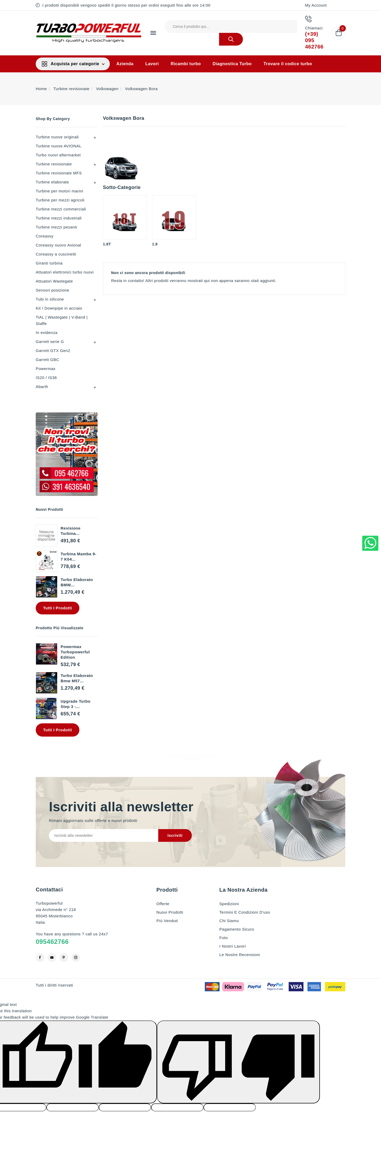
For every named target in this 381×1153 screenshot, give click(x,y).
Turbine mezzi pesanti (56, 227)
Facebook (40, 957)
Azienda (125, 63)
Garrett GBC (47, 359)
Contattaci (49, 889)
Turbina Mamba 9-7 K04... (78, 556)
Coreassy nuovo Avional (58, 245)
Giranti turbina (49, 263)
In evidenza (46, 332)
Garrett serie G (50, 341)
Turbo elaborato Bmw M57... (77, 678)
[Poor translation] (238, 1061)
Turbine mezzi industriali (59, 218)
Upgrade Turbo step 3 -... (75, 704)
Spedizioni (229, 903)
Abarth (42, 386)
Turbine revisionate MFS (59, 173)
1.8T (107, 244)
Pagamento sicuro (236, 929)
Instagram (75, 957)
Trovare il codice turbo (288, 63)
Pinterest (64, 957)
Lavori (152, 63)
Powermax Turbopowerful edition (75, 651)
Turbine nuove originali (57, 137)
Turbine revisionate (54, 164)
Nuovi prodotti (169, 912)
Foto (223, 937)
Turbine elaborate (52, 182)
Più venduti (167, 920)
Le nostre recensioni (239, 954)
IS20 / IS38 (46, 377)
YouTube (52, 957)
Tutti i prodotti (57, 608)
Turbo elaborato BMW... (77, 582)
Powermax (46, 368)
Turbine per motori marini (59, 191)
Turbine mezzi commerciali (61, 209)
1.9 (155, 244)
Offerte (162, 903)
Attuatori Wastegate (54, 281)
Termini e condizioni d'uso (244, 912)
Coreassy (44, 236)
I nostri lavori (232, 946)
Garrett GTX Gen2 (53, 350)
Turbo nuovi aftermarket (58, 155)
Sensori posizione (52, 290)
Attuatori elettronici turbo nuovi (65, 272)
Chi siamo (229, 920)
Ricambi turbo (186, 63)
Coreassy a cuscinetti (56, 254)
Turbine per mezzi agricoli (60, 200)
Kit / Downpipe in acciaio (59, 308)
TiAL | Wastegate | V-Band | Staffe (62, 320)
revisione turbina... (70, 531)
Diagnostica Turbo (232, 63)
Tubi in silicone (50, 299)
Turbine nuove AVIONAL (58, 146)
